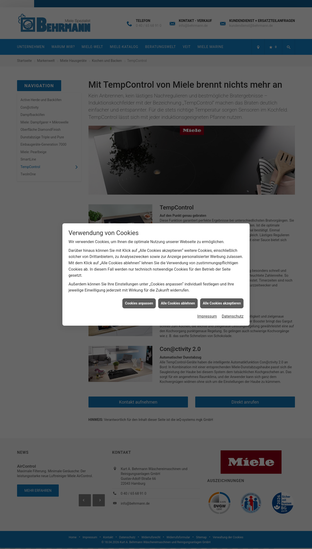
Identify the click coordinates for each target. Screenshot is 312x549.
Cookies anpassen (139, 300)
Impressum (207, 313)
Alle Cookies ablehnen (178, 300)
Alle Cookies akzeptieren (222, 300)
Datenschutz (233, 313)
